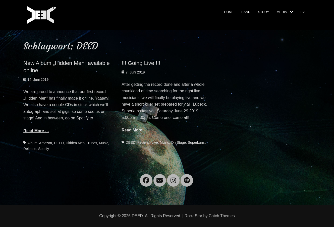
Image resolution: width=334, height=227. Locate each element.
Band (245, 11)
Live (303, 11)
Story (263, 11)
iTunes (92, 143)
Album (32, 143)
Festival (143, 142)
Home (229, 11)
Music (103, 143)
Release (29, 149)
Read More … (36, 131)
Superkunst (197, 142)
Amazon (45, 143)
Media (282, 11)
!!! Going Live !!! (141, 63)
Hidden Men (75, 143)
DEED (59, 143)
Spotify (43, 149)
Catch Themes (222, 216)
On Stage (178, 142)
